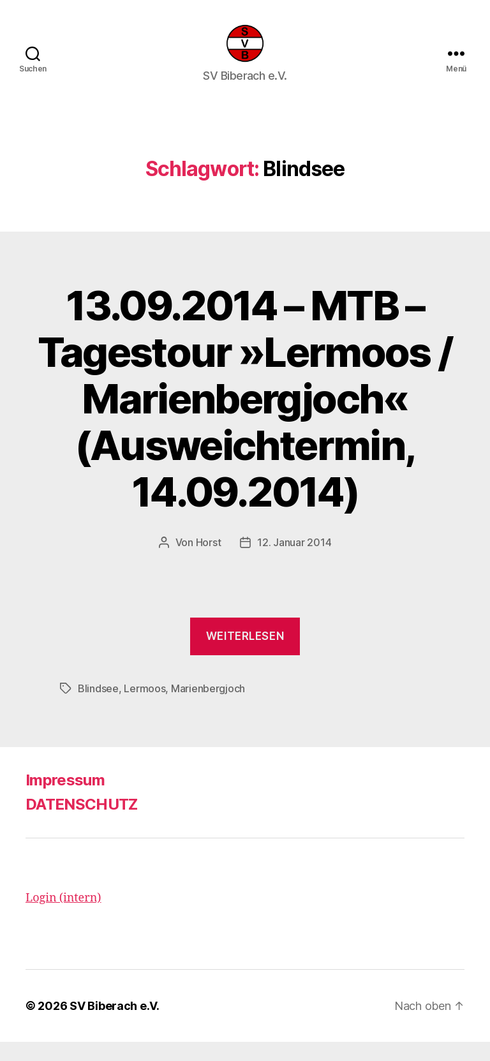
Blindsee (98, 707)
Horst (208, 561)
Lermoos (144, 707)
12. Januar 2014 (294, 561)
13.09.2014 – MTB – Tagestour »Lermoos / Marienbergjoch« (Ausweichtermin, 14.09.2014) (245, 417)
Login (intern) (63, 917)
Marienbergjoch (208, 707)
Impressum (65, 799)
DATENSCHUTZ (82, 823)
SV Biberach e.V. (115, 1025)
